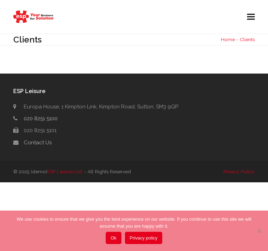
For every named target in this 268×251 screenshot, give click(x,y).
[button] (251, 17)
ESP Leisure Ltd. (65, 171)
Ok (114, 238)
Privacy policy (143, 238)
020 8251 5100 (41, 118)
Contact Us (38, 142)
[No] (259, 230)
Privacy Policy (239, 171)
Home (228, 39)
